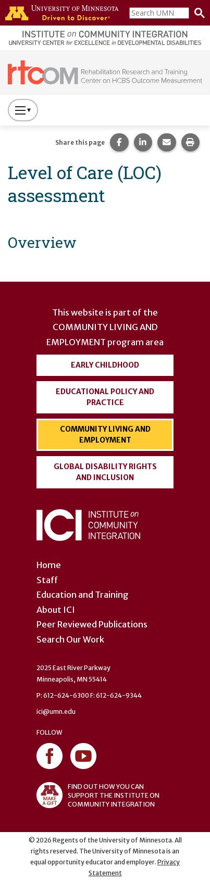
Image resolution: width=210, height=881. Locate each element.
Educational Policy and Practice (105, 397)
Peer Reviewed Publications (91, 624)
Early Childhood (105, 365)
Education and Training (82, 594)
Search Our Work (70, 639)
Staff (47, 580)
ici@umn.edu (56, 711)
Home (48, 565)
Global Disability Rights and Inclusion (105, 472)
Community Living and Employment (105, 434)
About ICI (55, 610)
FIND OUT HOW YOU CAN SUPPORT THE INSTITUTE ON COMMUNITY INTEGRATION (97, 795)
